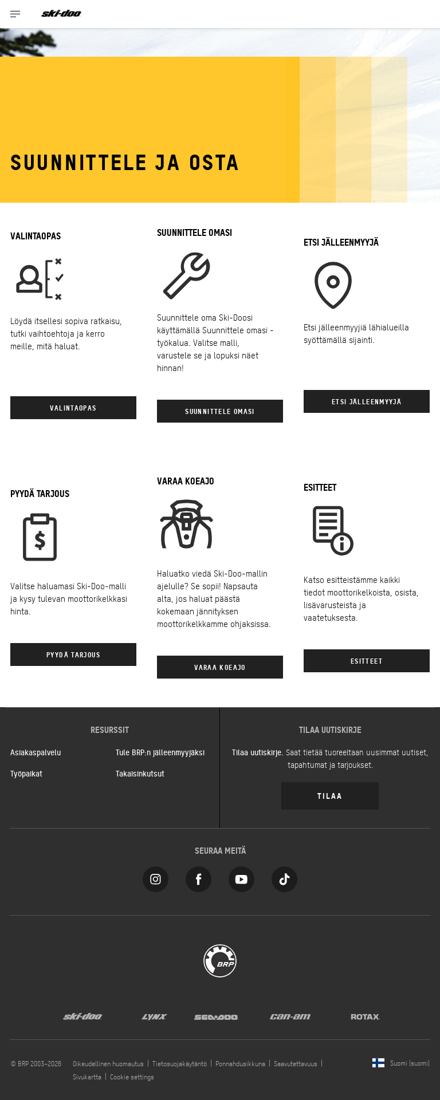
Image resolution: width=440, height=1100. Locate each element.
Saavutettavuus (295, 1063)
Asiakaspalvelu (35, 752)
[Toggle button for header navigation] (15, 14)
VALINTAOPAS (73, 407)
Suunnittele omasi (219, 411)
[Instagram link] (155, 876)
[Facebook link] (198, 876)
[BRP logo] (220, 959)
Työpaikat (26, 773)
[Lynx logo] (154, 1016)
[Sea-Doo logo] (215, 1016)
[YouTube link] (241, 876)
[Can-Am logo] (290, 1016)
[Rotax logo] (365, 1016)
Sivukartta (87, 1076)
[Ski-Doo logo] (61, 14)
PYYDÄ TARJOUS (73, 654)
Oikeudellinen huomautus (108, 1063)
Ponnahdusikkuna (240, 1063)
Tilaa (329, 795)
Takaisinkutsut (140, 773)
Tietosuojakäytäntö (179, 1063)
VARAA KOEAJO (220, 667)
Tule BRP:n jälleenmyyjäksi (160, 752)
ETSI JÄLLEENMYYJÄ (367, 401)
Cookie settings (132, 1076)
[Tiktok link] (284, 876)
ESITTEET (367, 660)
